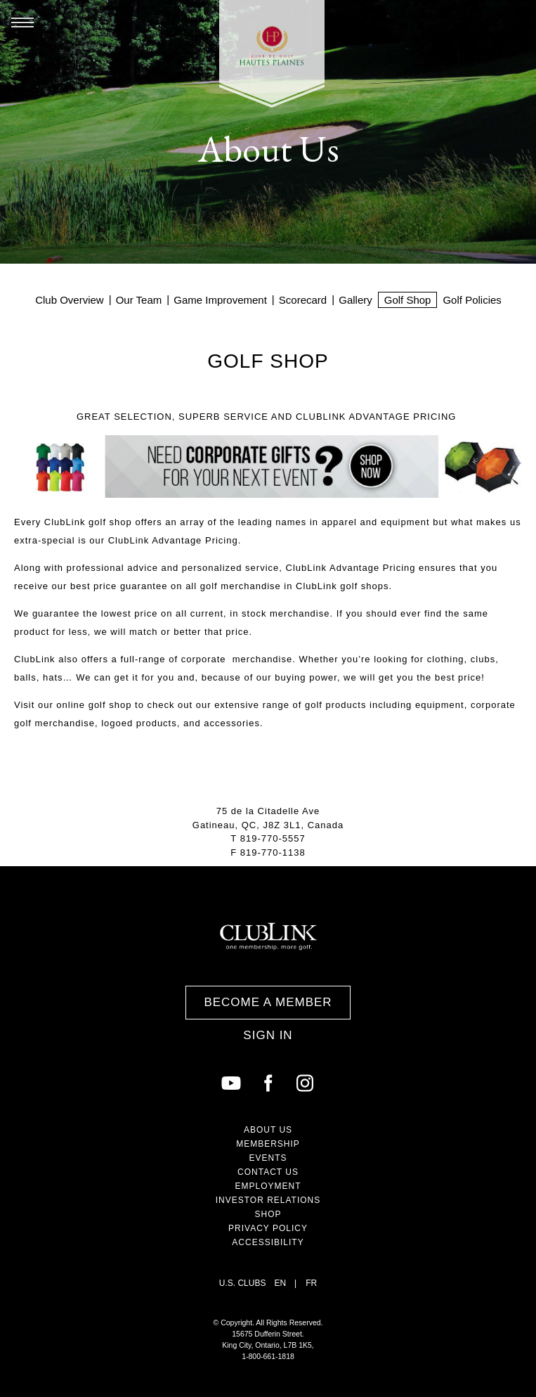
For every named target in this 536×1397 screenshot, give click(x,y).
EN (280, 1283)
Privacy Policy (268, 1228)
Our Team (139, 300)
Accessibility (267, 1242)
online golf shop (93, 705)
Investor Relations (268, 1200)
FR (311, 1283)
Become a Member (268, 1002)
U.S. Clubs (242, 1283)
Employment (268, 1186)
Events (268, 1158)
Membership (268, 1144)
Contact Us (268, 1172)
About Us (268, 1130)
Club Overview (69, 300)
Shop (267, 1214)
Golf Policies (472, 300)
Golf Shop (407, 300)
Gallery (355, 300)
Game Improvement (220, 300)
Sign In (267, 1035)
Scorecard (303, 300)
